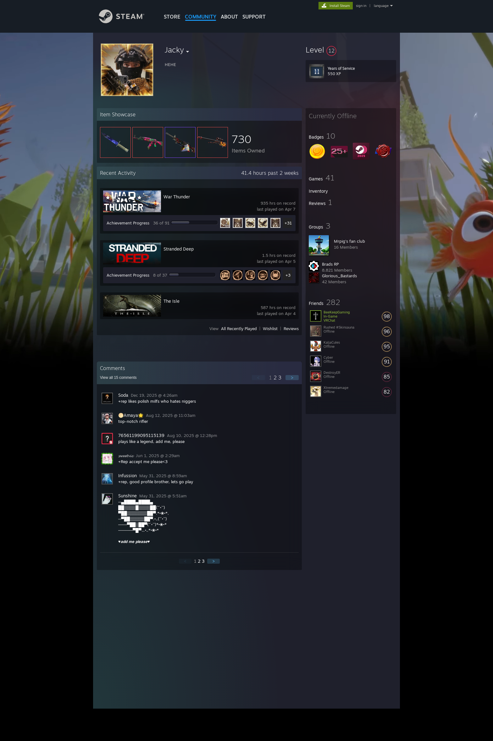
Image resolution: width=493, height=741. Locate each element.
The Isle (171, 301)
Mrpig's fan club (349, 241)
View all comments (118, 377)
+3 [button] (288, 275)
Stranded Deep (178, 249)
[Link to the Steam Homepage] (126, 21)
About (229, 17)
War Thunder (176, 196)
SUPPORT (254, 17)
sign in (361, 5)
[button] (351, 49)
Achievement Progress (128, 222)
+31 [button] (288, 222)
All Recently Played (239, 328)
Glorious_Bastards (339, 275)
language (381, 5)
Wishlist (270, 328)
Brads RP (330, 264)
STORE (172, 17)
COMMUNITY (200, 17)
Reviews (291, 328)
